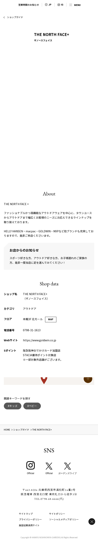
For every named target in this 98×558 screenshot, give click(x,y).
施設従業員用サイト (29, 525)
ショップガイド (15, 17)
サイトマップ (26, 513)
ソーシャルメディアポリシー (64, 519)
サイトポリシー (57, 513)
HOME (7, 429)
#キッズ (12, 406)
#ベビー (32, 406)
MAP (50, 319)
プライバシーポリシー (30, 519)
